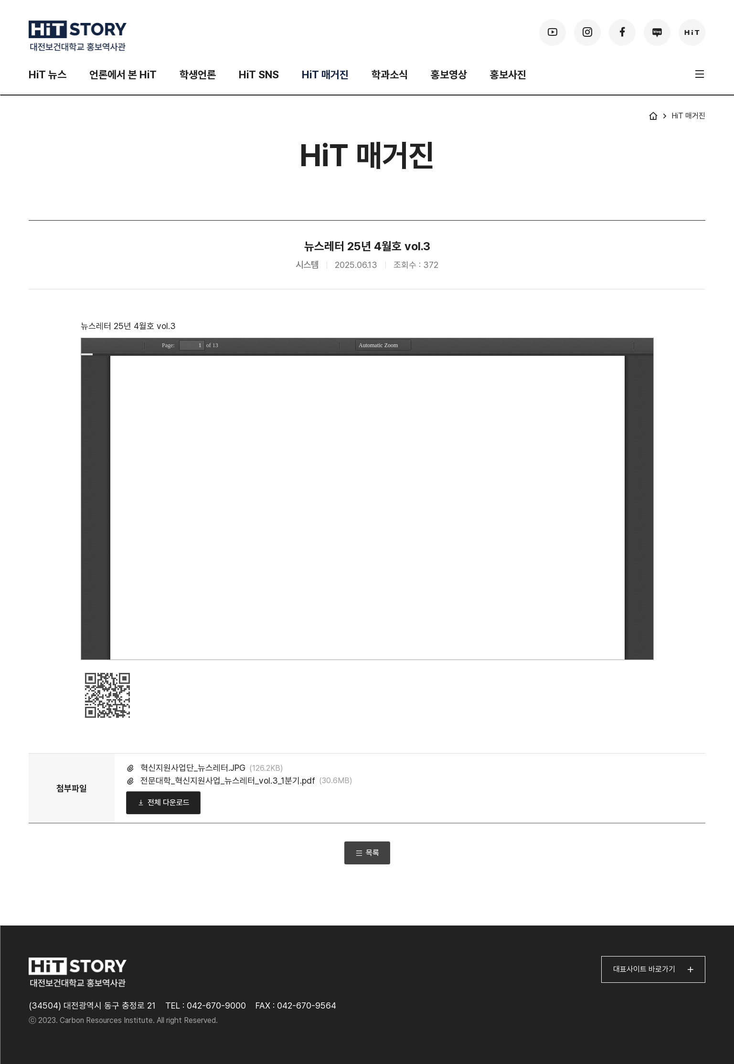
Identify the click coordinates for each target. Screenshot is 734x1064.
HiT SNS (259, 74)
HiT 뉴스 (47, 74)
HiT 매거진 (325, 74)
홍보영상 (449, 74)
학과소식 (390, 74)
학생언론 (198, 74)
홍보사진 (508, 74)
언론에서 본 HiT (123, 74)
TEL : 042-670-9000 (205, 1005)
